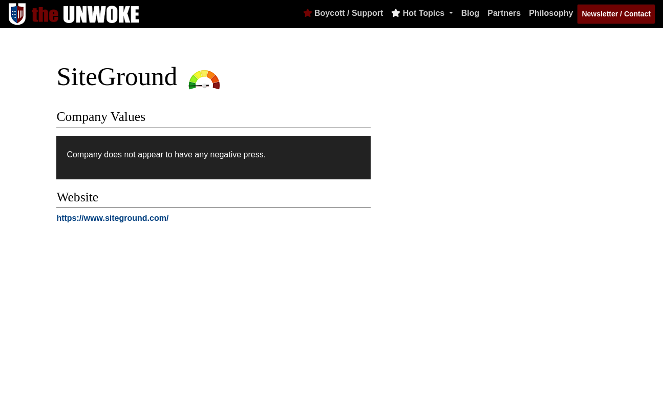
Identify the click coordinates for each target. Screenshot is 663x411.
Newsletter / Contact (616, 14)
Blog (470, 13)
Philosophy (551, 13)
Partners (504, 13)
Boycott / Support (343, 13)
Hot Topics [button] (418, 13)
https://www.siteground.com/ (112, 218)
